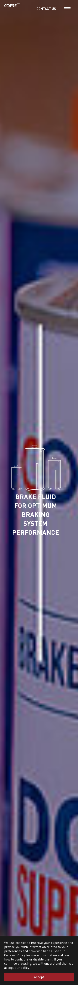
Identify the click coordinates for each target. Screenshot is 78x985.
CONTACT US (46, 8)
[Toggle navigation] (67, 8)
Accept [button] (39, 977)
